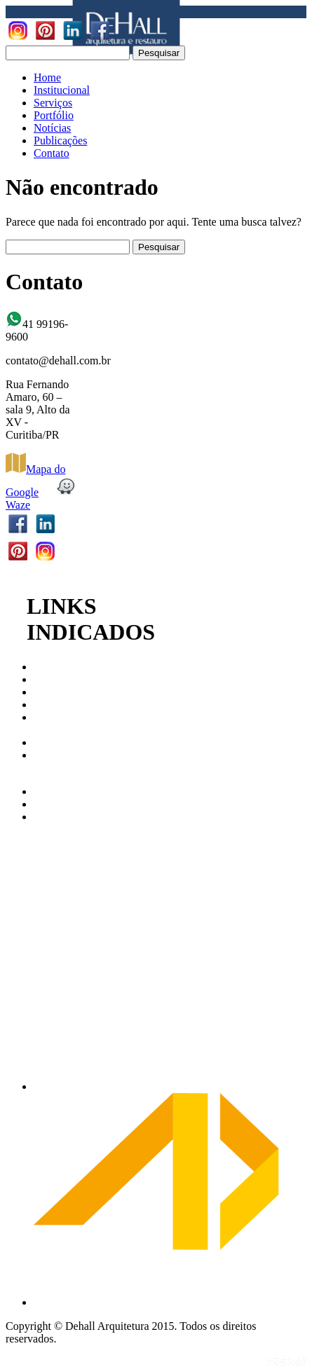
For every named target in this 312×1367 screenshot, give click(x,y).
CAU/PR (54, 667)
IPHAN (51, 704)
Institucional (62, 90)
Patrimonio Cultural (58, 723)
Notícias (52, 128)
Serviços (53, 103)
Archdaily (56, 804)
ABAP (49, 742)
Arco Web (56, 791)
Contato (51, 153)
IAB (43, 692)
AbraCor (53, 817)
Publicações (60, 140)
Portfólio (54, 115)
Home (47, 77)
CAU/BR (55, 679)
